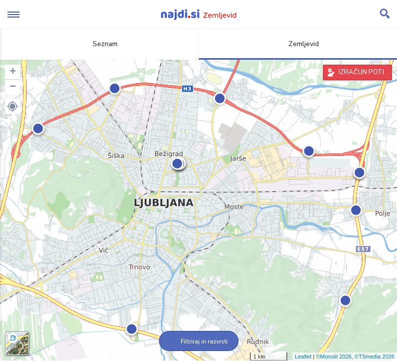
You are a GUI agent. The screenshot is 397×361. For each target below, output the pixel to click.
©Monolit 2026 (333, 356)
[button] (12, 106)
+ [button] (13, 72)
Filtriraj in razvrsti (198, 341)
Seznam (99, 44)
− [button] (13, 87)
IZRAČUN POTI (361, 72)
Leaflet (303, 356)
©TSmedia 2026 (374, 356)
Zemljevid (298, 44)
